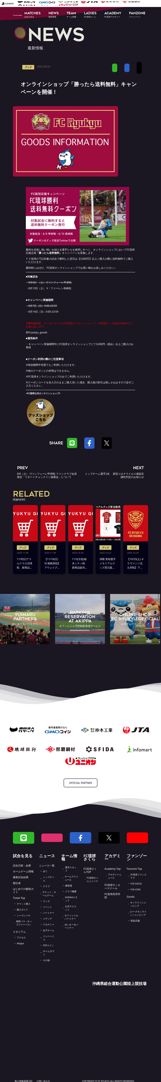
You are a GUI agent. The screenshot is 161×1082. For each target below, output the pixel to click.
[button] (32, 15)
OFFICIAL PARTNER (80, 783)
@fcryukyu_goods (36, 332)
